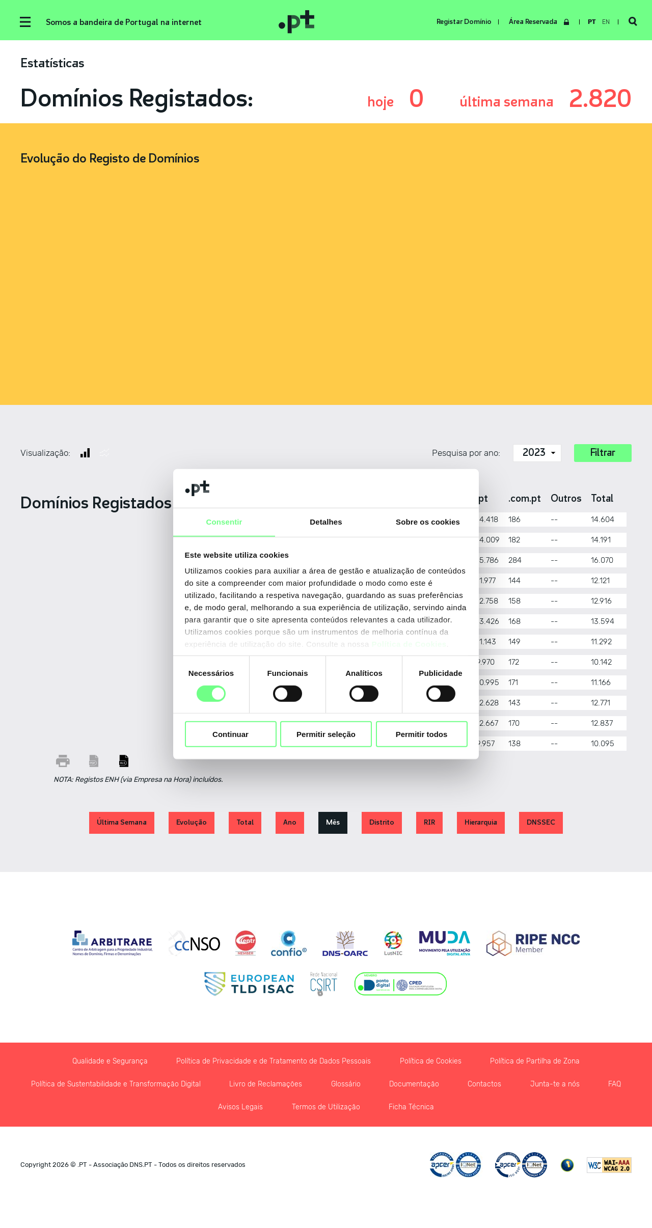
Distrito (381, 824)
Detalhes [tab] (326, 521)
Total (245, 824)
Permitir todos (422, 734)
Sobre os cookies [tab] (428, 521)
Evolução (191, 824)
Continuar (230, 734)
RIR (429, 824)
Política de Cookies (409, 644)
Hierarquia (481, 824)
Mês (333, 824)
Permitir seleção (326, 734)
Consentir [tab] (224, 521)
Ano (289, 824)
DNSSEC (541, 824)
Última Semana (122, 824)
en (605, 21)
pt (591, 21)
